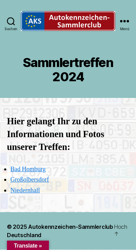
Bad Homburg (28, 169)
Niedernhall (25, 190)
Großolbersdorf (29, 180)
